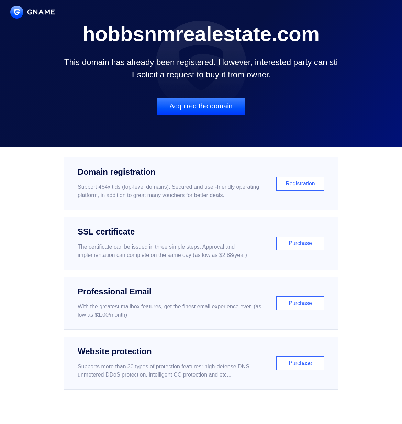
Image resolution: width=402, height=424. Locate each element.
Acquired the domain (200, 106)
